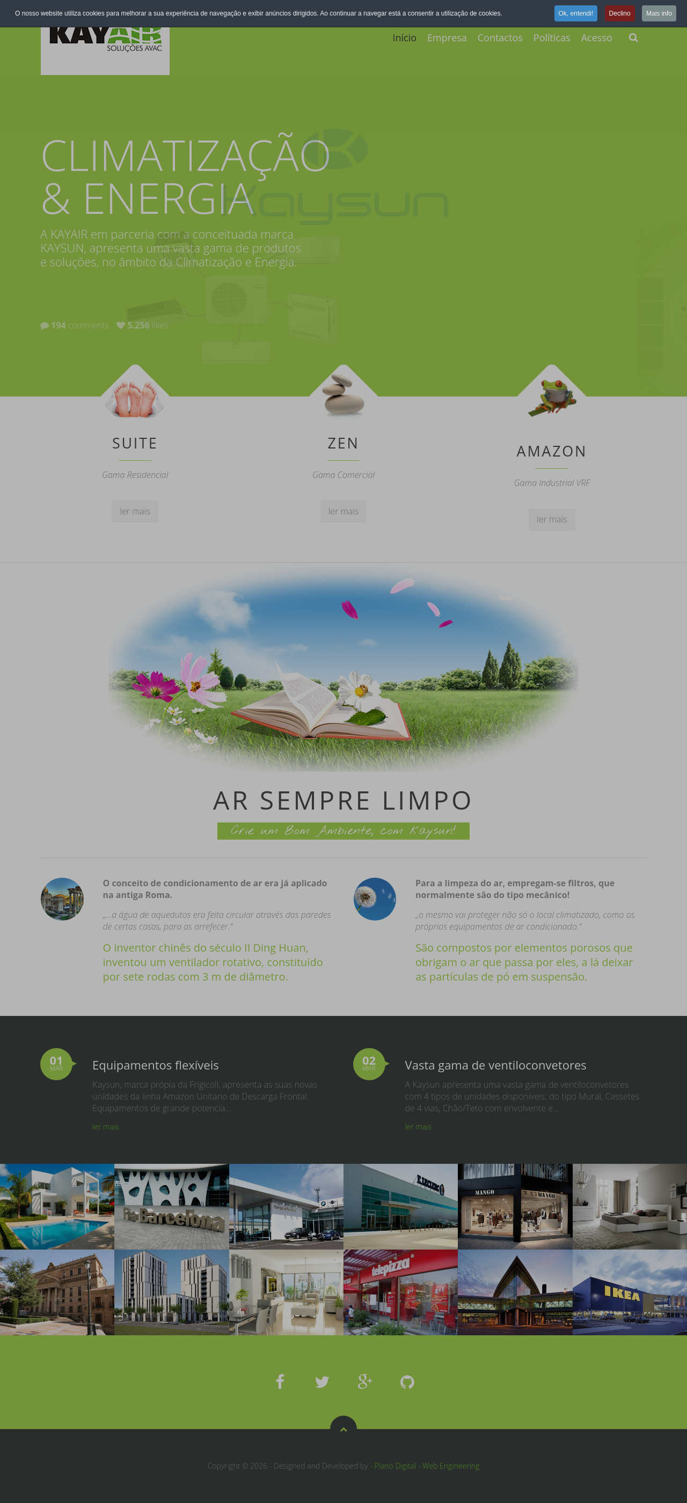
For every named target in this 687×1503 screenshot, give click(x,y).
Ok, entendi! (576, 13)
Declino (620, 13)
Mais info (659, 13)
